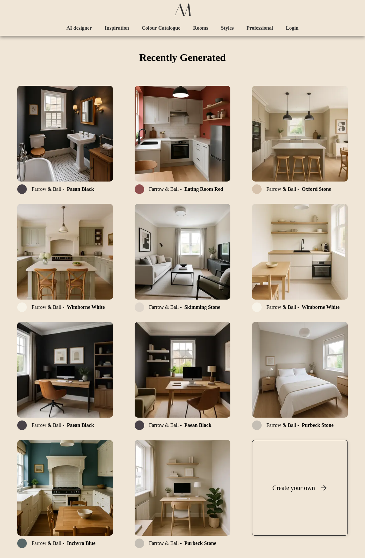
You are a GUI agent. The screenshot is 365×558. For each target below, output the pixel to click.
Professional (259, 28)
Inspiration (117, 28)
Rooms (200, 28)
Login (292, 28)
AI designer (79, 28)
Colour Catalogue (161, 28)
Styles (227, 28)
